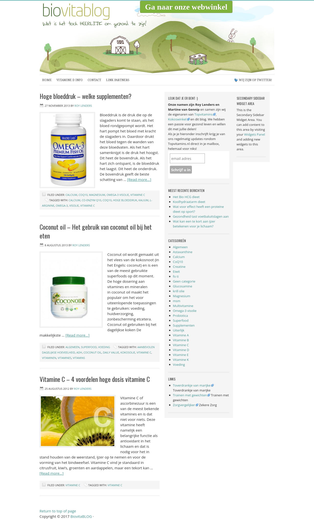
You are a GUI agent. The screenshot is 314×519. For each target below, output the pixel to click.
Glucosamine (182, 286)
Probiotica (180, 315)
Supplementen (184, 325)
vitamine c (87, 205)
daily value (111, 352)
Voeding (104, 347)
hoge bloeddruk (125, 200)
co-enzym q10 (91, 200)
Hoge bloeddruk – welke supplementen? (85, 96)
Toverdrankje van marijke (192, 385)
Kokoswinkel (177, 119)
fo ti (176, 276)
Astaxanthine (182, 252)
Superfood (89, 347)
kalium (143, 200)
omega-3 (62, 205)
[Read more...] (139, 179)
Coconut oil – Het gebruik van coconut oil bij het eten (96, 231)
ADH (79, 352)
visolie (74, 205)
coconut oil (92, 352)
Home (47, 80)
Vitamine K (181, 359)
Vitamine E (181, 355)
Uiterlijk (179, 330)
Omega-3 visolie (117, 195)
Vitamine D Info (70, 80)
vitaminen (49, 358)
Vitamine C (137, 195)
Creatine (179, 266)
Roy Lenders (83, 105)
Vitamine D (181, 350)
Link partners (117, 80)
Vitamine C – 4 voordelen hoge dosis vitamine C (95, 379)
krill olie (179, 291)
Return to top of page (58, 510)
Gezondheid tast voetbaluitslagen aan (201, 216)
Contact (94, 80)
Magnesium (97, 195)
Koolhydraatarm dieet (189, 202)
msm (176, 301)
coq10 (107, 200)
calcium (75, 200)
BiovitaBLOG (89, 37)
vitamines (64, 358)
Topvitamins (203, 114)
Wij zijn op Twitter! (255, 80)
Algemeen (73, 347)
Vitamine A (181, 335)
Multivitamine (183, 306)
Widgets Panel (254, 134)
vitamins (79, 358)
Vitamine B (181, 340)
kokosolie (127, 352)
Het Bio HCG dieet (186, 197)
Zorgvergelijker (184, 405)
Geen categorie (184, 281)
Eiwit (176, 271)
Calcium (71, 195)
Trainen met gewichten (190, 395)
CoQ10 (83, 195)
